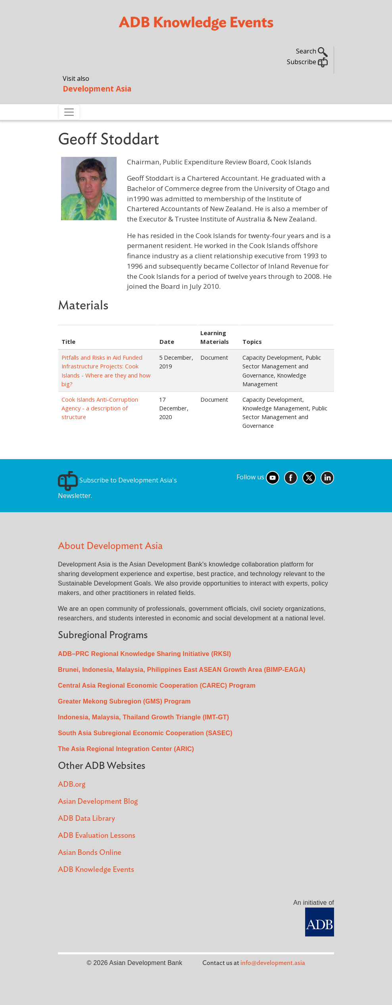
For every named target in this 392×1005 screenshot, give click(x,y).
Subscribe (307, 61)
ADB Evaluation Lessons (96, 835)
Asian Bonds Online (89, 852)
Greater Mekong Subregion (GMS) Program (124, 701)
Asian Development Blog (98, 801)
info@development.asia (272, 963)
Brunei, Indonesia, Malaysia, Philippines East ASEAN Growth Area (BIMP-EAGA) (182, 669)
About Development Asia (110, 546)
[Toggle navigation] (69, 112)
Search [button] (312, 51)
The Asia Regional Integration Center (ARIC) (126, 749)
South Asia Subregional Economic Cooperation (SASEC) (145, 733)
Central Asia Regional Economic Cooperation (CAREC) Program (157, 685)
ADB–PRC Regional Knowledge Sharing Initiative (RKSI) (144, 653)
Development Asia (97, 88)
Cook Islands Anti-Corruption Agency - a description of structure (99, 408)
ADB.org (71, 784)
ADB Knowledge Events (96, 869)
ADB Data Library (86, 818)
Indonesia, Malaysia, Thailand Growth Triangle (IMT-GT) (143, 717)
